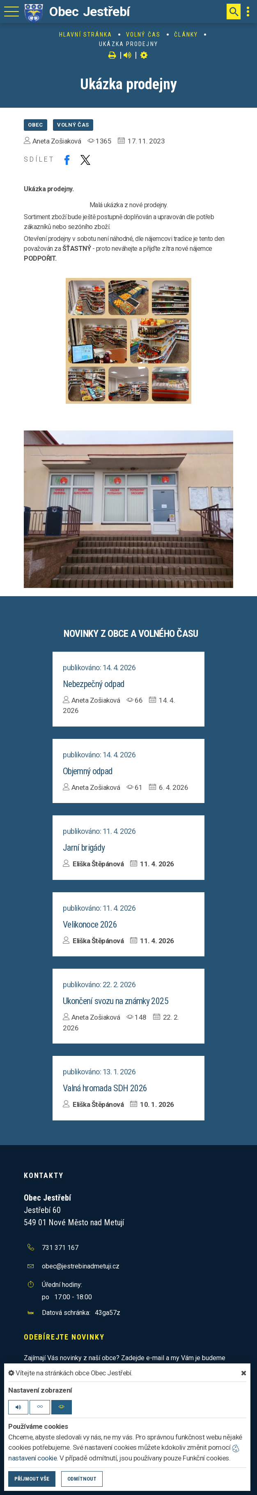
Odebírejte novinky (64, 1337)
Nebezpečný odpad (93, 684)
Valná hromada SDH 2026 (105, 1088)
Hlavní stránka (85, 34)
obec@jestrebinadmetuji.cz (80, 1266)
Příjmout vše (31, 1479)
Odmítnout (81, 1479)
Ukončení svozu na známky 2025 (115, 1001)
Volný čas (143, 34)
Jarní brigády (84, 847)
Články (186, 34)
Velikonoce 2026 (90, 924)
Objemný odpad (87, 771)
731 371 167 (60, 1248)
